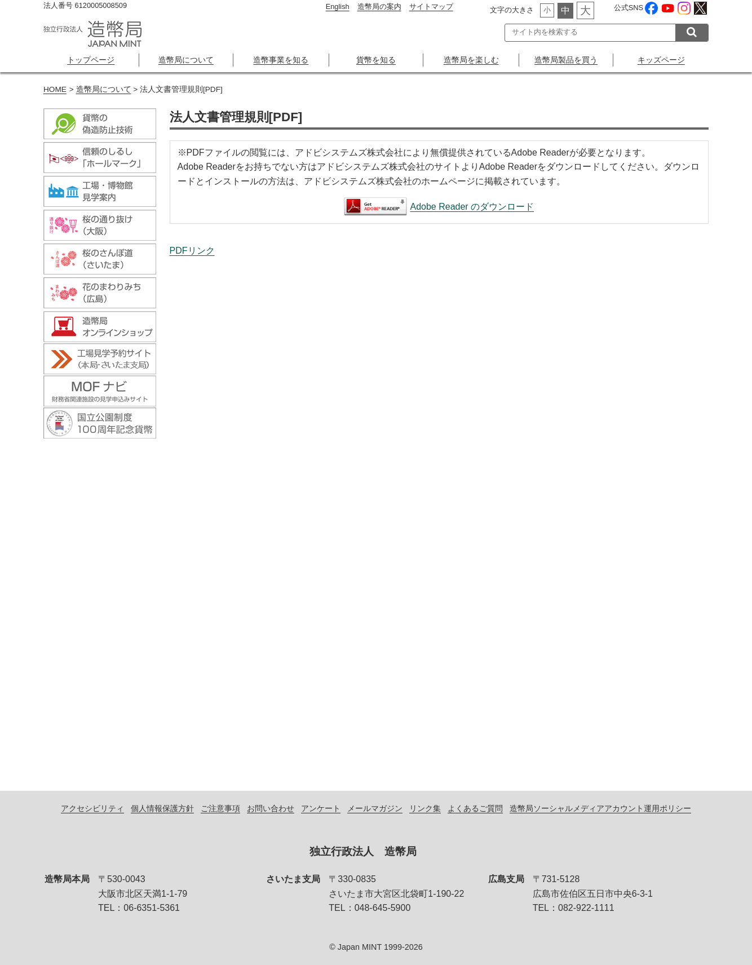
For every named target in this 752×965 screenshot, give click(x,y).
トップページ (90, 59)
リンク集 (425, 808)
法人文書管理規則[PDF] (439, 511)
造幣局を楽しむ (471, 59)
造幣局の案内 (379, 6)
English (338, 6)
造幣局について (186, 59)
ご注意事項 (220, 808)
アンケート (320, 808)
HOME (55, 89)
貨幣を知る (376, 59)
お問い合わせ (270, 808)
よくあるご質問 (475, 808)
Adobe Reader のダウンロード (472, 206)
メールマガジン (374, 808)
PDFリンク (192, 250)
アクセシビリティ (92, 808)
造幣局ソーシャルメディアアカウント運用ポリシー (600, 808)
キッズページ (661, 59)
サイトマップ (431, 6)
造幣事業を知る (280, 59)
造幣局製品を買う (566, 59)
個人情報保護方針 (162, 808)
